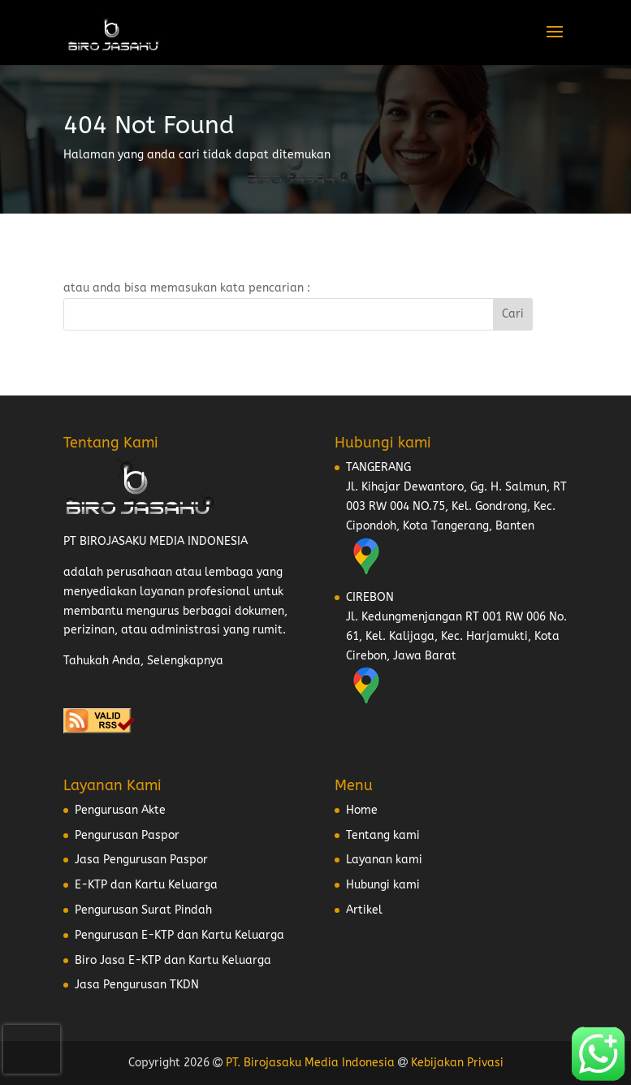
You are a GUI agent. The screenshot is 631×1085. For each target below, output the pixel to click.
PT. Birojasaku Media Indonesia (310, 1063)
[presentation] (31, 1049)
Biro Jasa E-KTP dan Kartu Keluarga (173, 960)
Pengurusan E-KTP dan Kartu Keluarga (179, 935)
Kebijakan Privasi (457, 1063)
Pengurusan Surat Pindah (143, 910)
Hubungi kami (383, 885)
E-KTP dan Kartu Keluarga (146, 885)
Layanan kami (384, 860)
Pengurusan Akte (120, 810)
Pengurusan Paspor (127, 835)
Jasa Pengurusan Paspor (141, 860)
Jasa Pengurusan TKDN (137, 985)
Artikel (364, 910)
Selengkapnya (185, 661)
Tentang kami (383, 835)
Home (362, 810)
